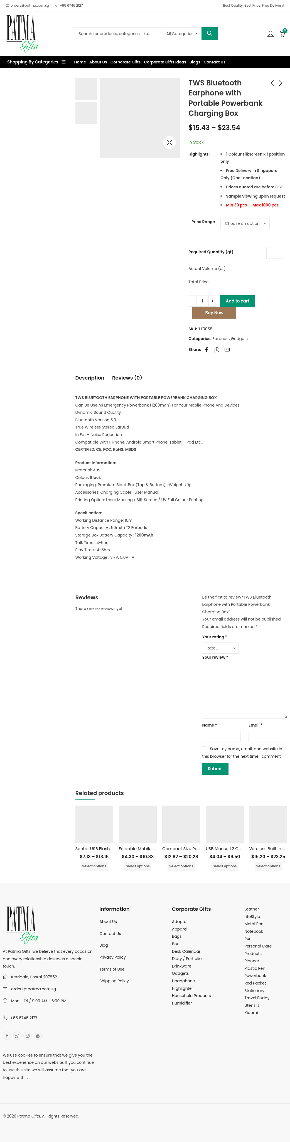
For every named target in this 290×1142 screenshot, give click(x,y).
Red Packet (255, 983)
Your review (215, 657)
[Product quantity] (202, 301)
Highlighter (182, 988)
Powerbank (255, 975)
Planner (251, 961)
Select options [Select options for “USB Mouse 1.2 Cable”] (225, 866)
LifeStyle (252, 916)
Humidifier (182, 1003)
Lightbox (169, 142)
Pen (248, 938)
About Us (108, 921)
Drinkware (181, 966)
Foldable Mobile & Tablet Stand (151, 848)
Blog (103, 945)
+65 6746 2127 (23, 1018)
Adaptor (180, 921)
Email (255, 725)
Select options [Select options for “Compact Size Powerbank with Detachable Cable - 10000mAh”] (181, 866)
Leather (251, 909)
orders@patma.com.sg (33, 989)
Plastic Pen (254, 968)
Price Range (203, 222)
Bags (177, 936)
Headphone (183, 981)
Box (175, 944)
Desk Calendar (186, 951)
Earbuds (220, 338)
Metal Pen (253, 924)
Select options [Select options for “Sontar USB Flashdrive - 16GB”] (94, 866)
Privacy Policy (112, 957)
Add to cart (237, 301)
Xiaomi (251, 1012)
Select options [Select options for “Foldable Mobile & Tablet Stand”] (138, 866)
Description (90, 377)
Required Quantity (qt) (210, 252)
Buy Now (214, 313)
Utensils (251, 1005)
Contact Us (110, 933)
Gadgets (239, 338)
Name (209, 725)
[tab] (90, 378)
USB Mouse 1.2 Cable (227, 848)
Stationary (254, 990)
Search (209, 33)
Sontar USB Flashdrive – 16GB (105, 848)
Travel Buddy (256, 998)
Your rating (214, 637)
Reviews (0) (127, 377)
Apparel (179, 929)
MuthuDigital (54, 1123)
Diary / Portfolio (187, 958)
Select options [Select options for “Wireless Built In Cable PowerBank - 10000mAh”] (268, 866)
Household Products (191, 995)
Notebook (253, 931)
